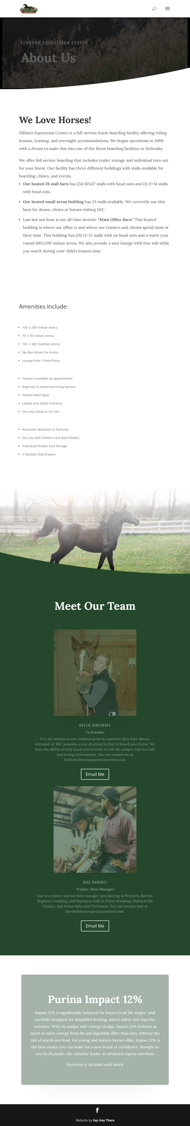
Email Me (95, 774)
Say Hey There (103, 1120)
